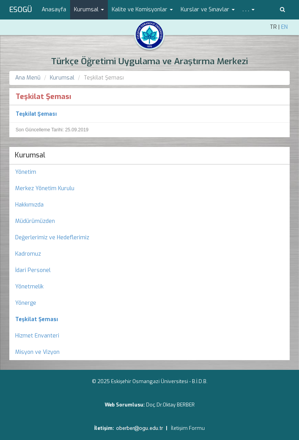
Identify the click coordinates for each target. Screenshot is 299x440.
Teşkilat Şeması (36, 114)
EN (284, 27)
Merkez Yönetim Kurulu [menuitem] (44, 188)
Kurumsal (62, 77)
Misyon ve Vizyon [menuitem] (37, 352)
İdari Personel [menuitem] (33, 270)
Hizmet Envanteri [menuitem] (37, 335)
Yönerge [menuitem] (25, 303)
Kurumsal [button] (89, 9)
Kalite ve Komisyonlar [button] (142, 9)
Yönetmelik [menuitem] (29, 286)
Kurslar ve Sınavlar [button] (208, 9)
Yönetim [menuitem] (25, 172)
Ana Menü (27, 77)
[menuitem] (149, 319)
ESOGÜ (20, 9)
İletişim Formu (188, 428)
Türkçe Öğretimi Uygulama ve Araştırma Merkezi (149, 61)
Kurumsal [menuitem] (30, 155)
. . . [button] (249, 9)
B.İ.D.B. (200, 381)
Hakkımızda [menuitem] (29, 205)
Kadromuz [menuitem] (28, 254)
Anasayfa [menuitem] (54, 9)
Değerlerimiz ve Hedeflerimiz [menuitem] (52, 237)
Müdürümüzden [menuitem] (35, 221)
